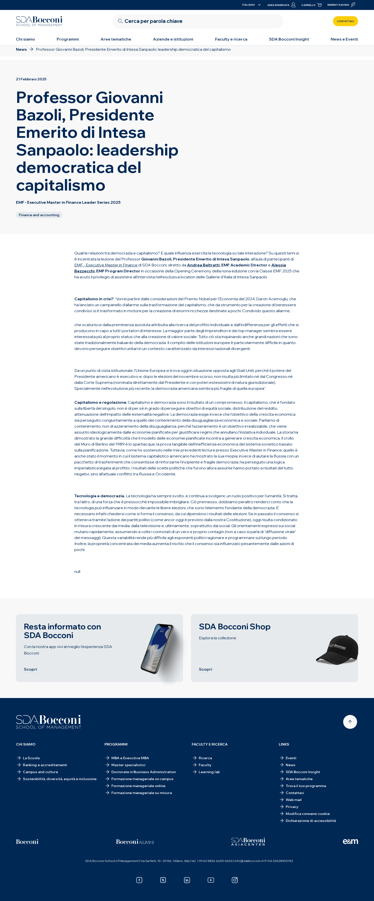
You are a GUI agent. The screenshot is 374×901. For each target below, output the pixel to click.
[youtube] (211, 880)
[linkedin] (187, 880)
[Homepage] (48, 722)
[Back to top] (350, 722)
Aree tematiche (115, 39)
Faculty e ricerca (231, 39)
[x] (163, 880)
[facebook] (139, 880)
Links (284, 744)
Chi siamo (25, 39)
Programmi (68, 39)
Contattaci (345, 21)
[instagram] (235, 880)
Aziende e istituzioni (173, 39)
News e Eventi (344, 39)
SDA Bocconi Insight (289, 39)
